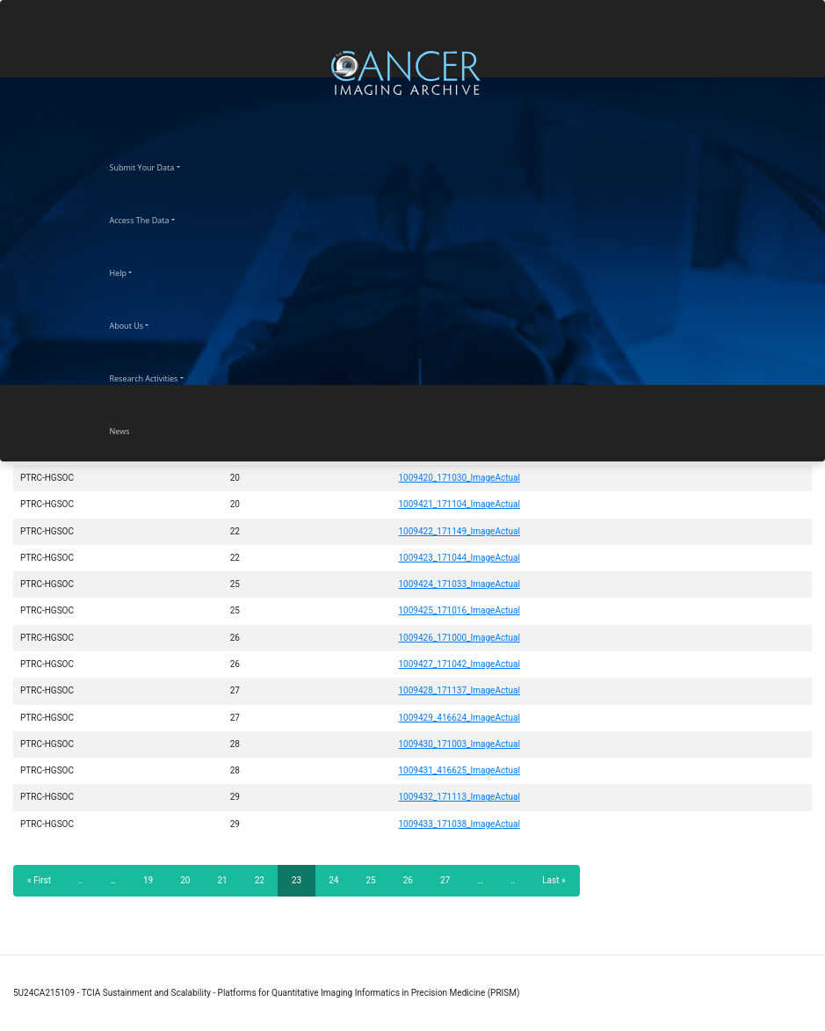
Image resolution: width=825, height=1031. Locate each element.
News (135, 429)
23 (303, 886)
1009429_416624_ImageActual (458, 717)
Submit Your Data (158, 165)
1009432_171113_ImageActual (458, 797)
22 (265, 880)
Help (134, 271)
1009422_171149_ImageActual (458, 531)
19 (153, 880)
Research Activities (159, 376)
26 (413, 880)
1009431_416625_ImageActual (458, 770)
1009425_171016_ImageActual (458, 610)
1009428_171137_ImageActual (458, 690)
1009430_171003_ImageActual (458, 744)
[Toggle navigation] (809, 72)
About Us (142, 323)
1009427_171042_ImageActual (458, 664)
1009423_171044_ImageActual (458, 558)
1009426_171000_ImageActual (458, 638)
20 (190, 880)
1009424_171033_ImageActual (458, 584)
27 (450, 880)
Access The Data (155, 218)
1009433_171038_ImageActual (458, 824)
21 (227, 880)
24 (339, 880)
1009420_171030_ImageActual (458, 478)
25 (375, 880)
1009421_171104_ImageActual (458, 504)
